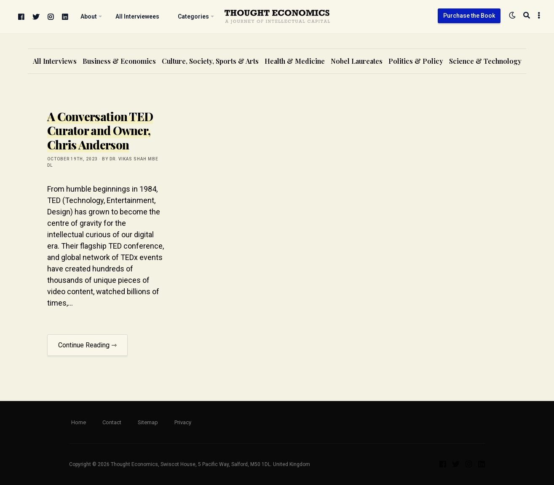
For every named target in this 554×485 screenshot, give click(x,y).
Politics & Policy (415, 61)
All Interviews (55, 61)
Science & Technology (485, 61)
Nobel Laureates (357, 61)
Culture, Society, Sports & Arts (210, 61)
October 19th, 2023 (72, 159)
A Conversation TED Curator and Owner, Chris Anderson (100, 130)
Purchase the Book (469, 15)
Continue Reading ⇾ (87, 345)
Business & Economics (119, 61)
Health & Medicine (295, 61)
